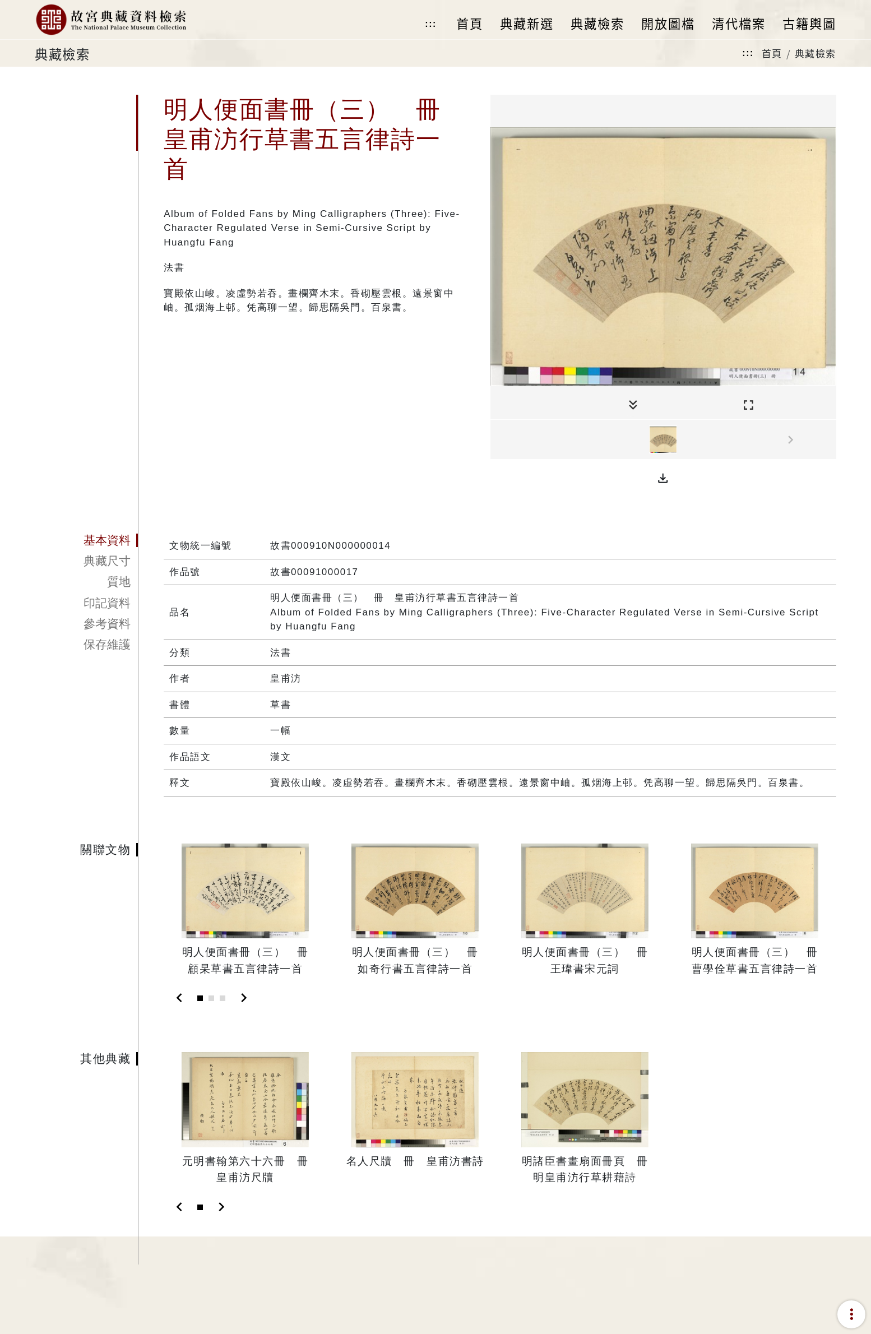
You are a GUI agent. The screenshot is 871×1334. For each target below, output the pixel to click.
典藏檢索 (815, 53)
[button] (663, 478)
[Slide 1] (200, 998)
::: (430, 24)
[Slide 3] (222, 998)
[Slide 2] (211, 998)
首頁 (772, 53)
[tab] (86, 540)
